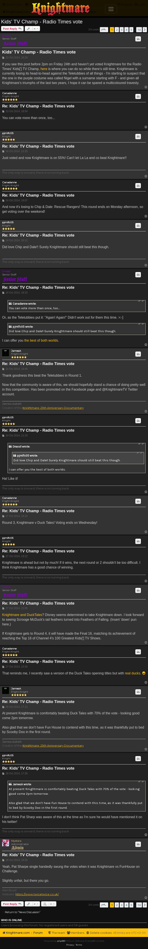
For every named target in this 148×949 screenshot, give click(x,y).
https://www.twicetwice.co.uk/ (37, 894)
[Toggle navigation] (111, 9)
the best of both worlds (41, 340)
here (43, 69)
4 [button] (126, 30)
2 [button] (116, 30)
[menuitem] (99, 933)
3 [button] (121, 30)
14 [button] (139, 30)
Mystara (16, 840)
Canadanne (9, 93)
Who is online (11, 920)
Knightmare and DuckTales (22, 615)
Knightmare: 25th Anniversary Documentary (53, 408)
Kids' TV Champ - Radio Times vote (42, 21)
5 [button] (131, 30)
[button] (104, 29)
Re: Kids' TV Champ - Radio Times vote (38, 106)
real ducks (132, 673)
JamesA (16, 350)
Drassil (6, 35)
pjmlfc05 (7, 133)
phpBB (61, 941)
